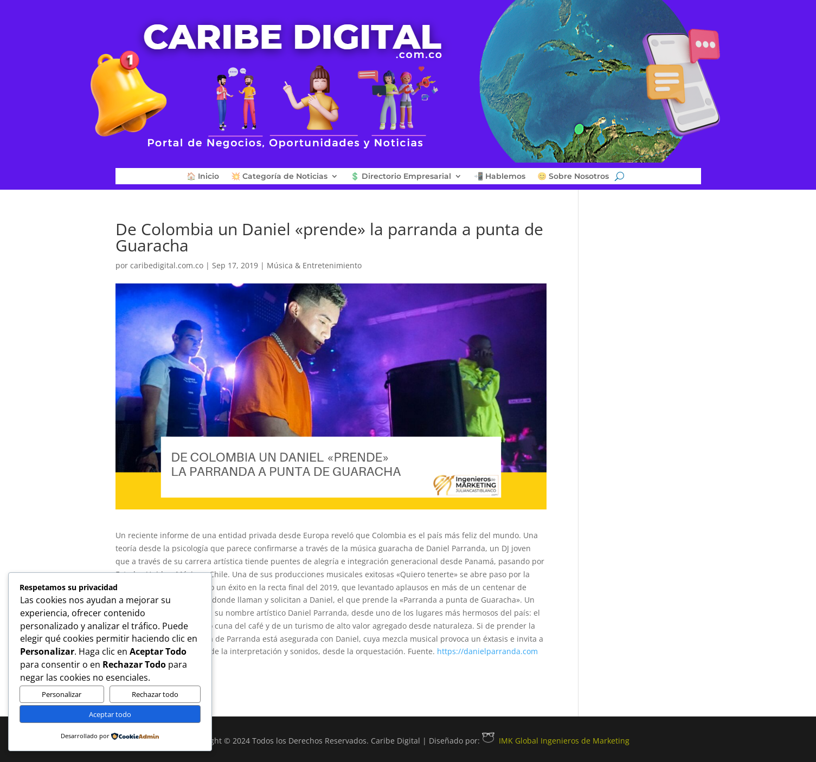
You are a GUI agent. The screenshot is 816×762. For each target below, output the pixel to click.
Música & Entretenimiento (314, 265)
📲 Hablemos (499, 176)
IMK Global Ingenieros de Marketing (555, 740)
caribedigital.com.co (166, 265)
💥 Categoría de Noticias (279, 176)
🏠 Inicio (203, 176)
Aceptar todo (110, 714)
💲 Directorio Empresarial (400, 176)
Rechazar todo (155, 694)
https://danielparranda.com (487, 651)
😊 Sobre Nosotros (573, 176)
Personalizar (61, 694)
